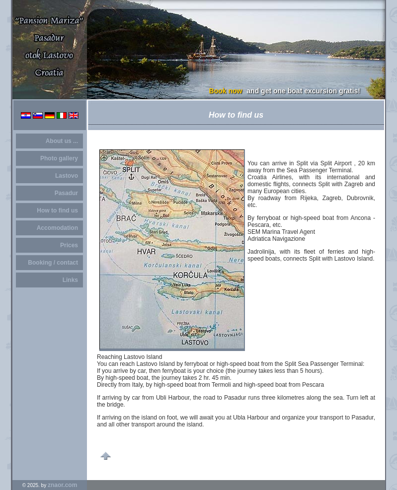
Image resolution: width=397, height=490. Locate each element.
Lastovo (66, 175)
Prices (69, 245)
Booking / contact (53, 262)
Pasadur (66, 193)
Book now (225, 91)
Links (70, 280)
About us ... (62, 141)
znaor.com (62, 485)
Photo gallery (59, 158)
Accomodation (57, 227)
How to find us (57, 210)
